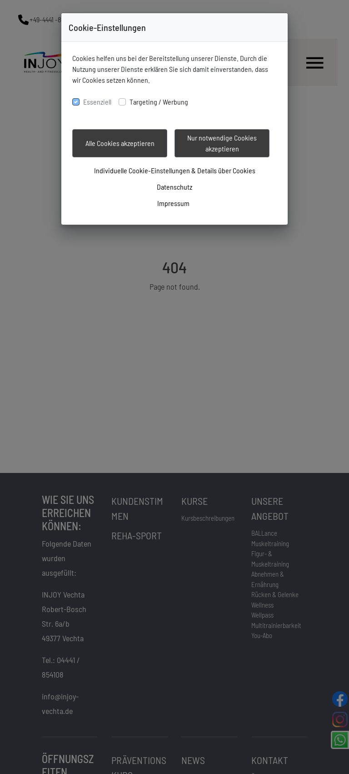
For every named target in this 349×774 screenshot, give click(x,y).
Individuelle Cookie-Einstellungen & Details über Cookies (174, 170)
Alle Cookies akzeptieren (120, 143)
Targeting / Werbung (159, 101)
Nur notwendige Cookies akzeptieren (222, 143)
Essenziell (97, 101)
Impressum (173, 203)
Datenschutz (174, 186)
